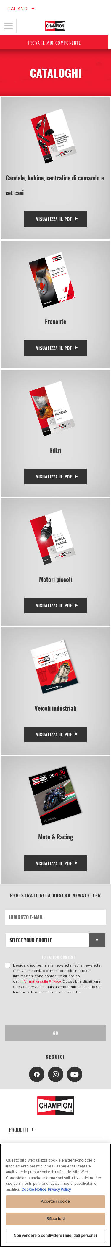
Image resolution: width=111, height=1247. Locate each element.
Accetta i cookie (55, 1201)
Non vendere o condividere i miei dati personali (55, 1235)
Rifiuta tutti (55, 1218)
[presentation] (54, 1010)
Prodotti (22, 1130)
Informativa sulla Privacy (40, 981)
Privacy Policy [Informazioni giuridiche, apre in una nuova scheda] (59, 1189)
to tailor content (58, 957)
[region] (55, 1195)
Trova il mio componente (55, 43)
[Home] (55, 26)
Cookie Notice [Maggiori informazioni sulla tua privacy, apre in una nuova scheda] (33, 1189)
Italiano (17, 8)
